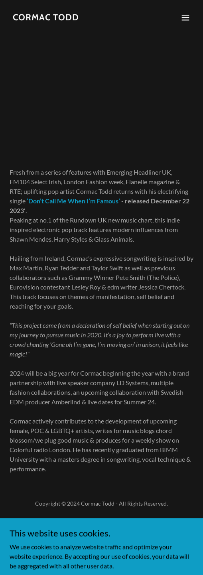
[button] (185, 18)
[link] (46, 18)
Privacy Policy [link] (101, 522)
